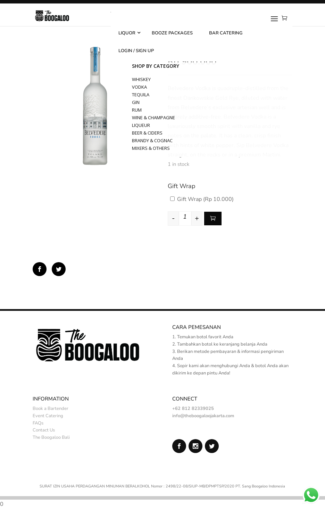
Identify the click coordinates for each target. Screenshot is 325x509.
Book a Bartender (50, 408)
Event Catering (48, 416)
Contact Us (44, 430)
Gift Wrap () (202, 199)
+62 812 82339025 (193, 408)
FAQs (38, 423)
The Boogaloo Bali (51, 437)
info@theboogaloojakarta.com (203, 416)
